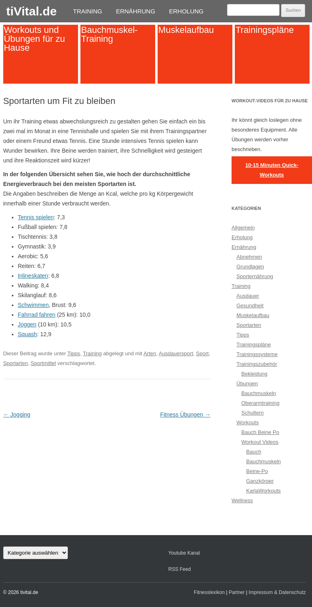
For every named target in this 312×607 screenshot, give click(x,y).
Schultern (252, 413)
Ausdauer (247, 296)
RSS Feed (179, 569)
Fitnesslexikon (209, 592)
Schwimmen (33, 305)
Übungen (247, 383)
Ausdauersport (176, 353)
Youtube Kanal (184, 553)
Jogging (16, 414)
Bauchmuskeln (258, 393)
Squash (27, 334)
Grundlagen (250, 267)
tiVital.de (31, 11)
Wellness (242, 500)
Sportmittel (43, 363)
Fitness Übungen (185, 414)
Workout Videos (259, 442)
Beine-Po (257, 471)
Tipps (73, 353)
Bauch (253, 452)
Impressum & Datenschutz (277, 592)
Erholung (186, 11)
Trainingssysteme (256, 354)
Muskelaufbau (186, 30)
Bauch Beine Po (260, 432)
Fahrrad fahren (37, 314)
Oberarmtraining (260, 403)
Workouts (247, 422)
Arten (149, 353)
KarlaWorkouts (263, 491)
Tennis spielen (36, 217)
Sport (202, 353)
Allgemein (243, 228)
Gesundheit (250, 305)
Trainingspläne (265, 30)
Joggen (27, 324)
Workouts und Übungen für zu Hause (34, 39)
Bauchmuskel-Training (109, 34)
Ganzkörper (260, 481)
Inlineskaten (33, 275)
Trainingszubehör (256, 364)
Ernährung (135, 11)
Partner (237, 592)
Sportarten (15, 363)
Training (87, 11)
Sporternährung (254, 276)
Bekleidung (254, 374)
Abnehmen (249, 257)
